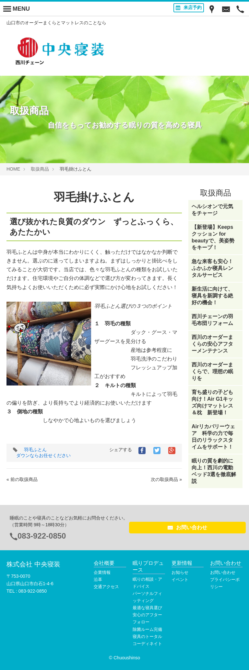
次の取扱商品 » (166, 479)
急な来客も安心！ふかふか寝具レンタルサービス (212, 268)
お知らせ (180, 572)
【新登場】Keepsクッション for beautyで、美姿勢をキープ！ (213, 237)
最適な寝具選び (147, 607)
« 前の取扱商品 (22, 479)
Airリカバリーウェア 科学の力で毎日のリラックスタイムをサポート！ (213, 437)
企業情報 (102, 572)
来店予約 (189, 7)
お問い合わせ (187, 527)
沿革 (98, 579)
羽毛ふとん (35, 449)
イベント (180, 579)
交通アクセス (106, 586)
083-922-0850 (42, 535)
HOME (13, 169)
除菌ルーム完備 (147, 629)
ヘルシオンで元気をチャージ (212, 210)
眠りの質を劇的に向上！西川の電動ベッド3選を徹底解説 (214, 471)
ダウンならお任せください (43, 455)
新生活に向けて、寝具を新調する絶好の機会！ (212, 295)
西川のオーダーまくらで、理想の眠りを (212, 371)
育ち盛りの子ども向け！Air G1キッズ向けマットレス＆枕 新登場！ (212, 402)
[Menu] (16, 9)
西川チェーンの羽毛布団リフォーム (212, 320)
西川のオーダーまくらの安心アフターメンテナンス (212, 343)
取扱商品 (40, 169)
